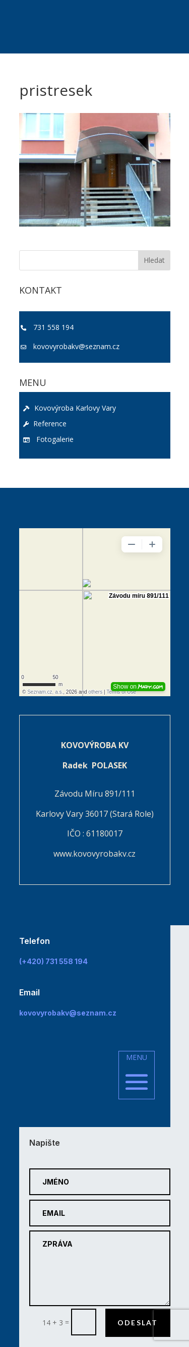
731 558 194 (53, 327)
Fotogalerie (48, 439)
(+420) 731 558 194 (53, 961)
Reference (45, 423)
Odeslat (137, 1322)
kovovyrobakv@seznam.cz (76, 346)
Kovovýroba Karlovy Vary (69, 408)
